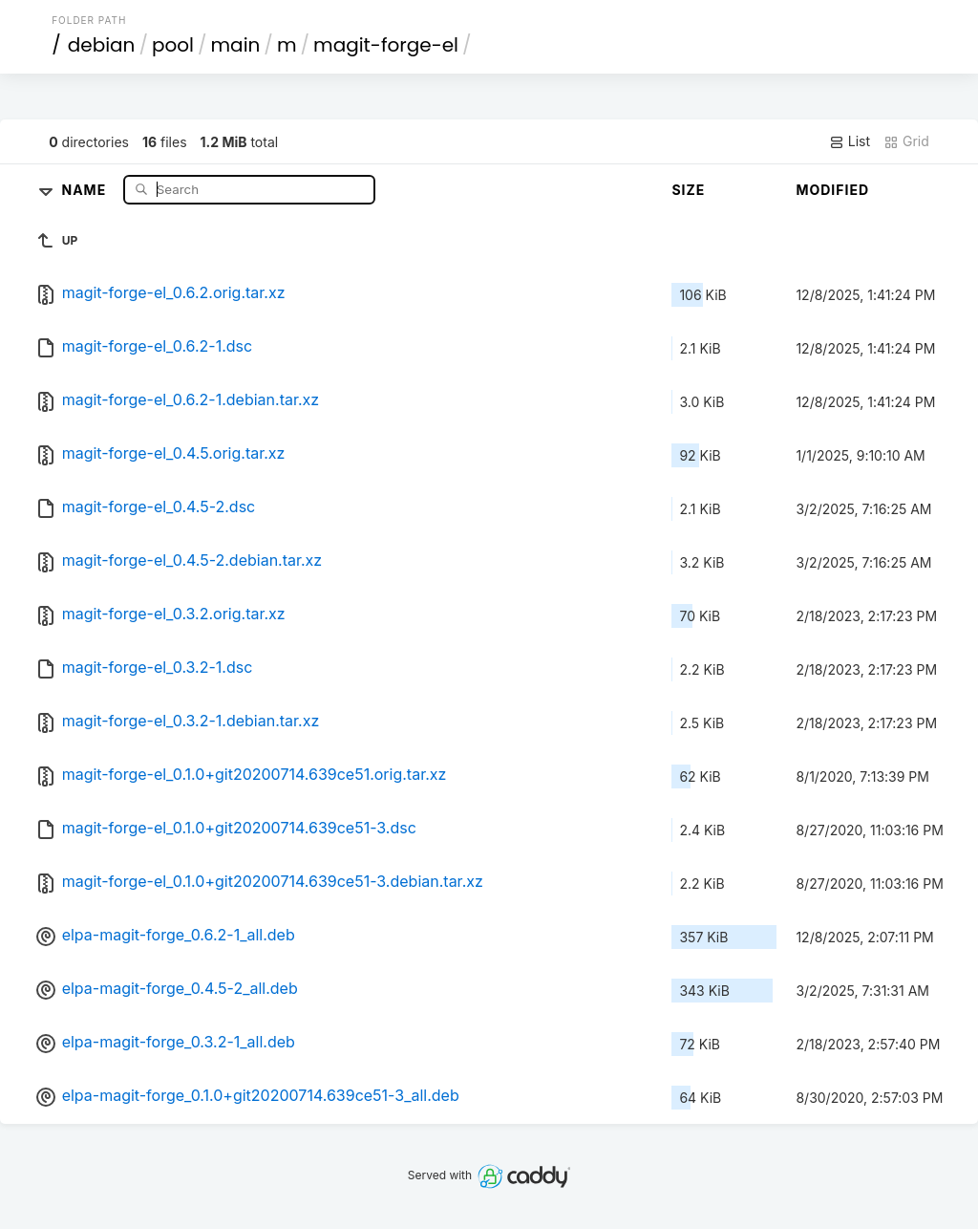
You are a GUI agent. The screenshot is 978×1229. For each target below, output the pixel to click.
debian (102, 45)
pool (173, 45)
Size (688, 190)
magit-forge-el (385, 45)
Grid (906, 141)
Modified (832, 190)
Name (85, 189)
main (236, 45)
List (849, 141)
